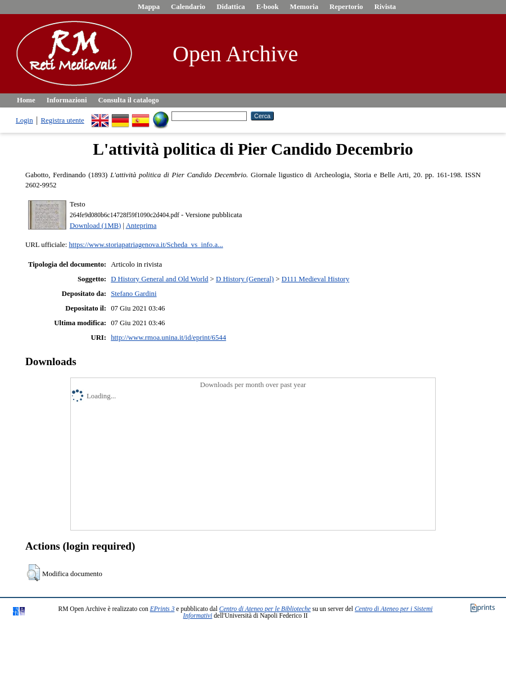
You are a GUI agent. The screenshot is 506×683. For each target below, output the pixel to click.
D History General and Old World (159, 279)
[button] (33, 572)
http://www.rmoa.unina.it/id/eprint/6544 (168, 338)
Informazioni (67, 100)
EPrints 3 (162, 608)
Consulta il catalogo (128, 100)
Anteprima (141, 226)
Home (26, 100)
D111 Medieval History (316, 279)
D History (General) (245, 279)
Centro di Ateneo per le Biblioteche (265, 608)
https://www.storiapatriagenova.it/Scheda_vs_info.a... (146, 245)
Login (24, 120)
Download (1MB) (95, 226)
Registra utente (62, 120)
